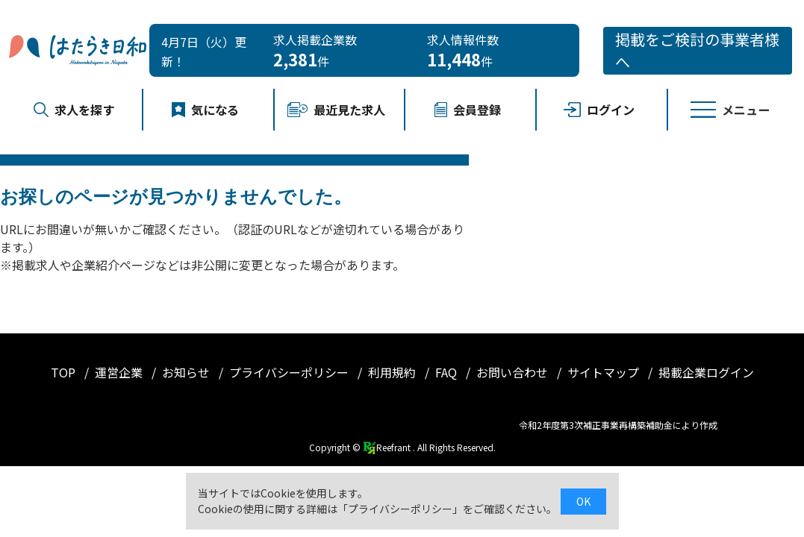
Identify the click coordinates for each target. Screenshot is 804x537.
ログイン (599, 110)
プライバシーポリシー (290, 372)
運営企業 (120, 372)
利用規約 (393, 372)
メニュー (730, 110)
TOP (64, 372)
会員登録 (467, 110)
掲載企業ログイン (706, 372)
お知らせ (187, 372)
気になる (205, 110)
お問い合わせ (513, 372)
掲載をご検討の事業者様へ (697, 50)
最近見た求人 (335, 110)
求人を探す (74, 110)
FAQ (447, 372)
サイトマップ (604, 372)
